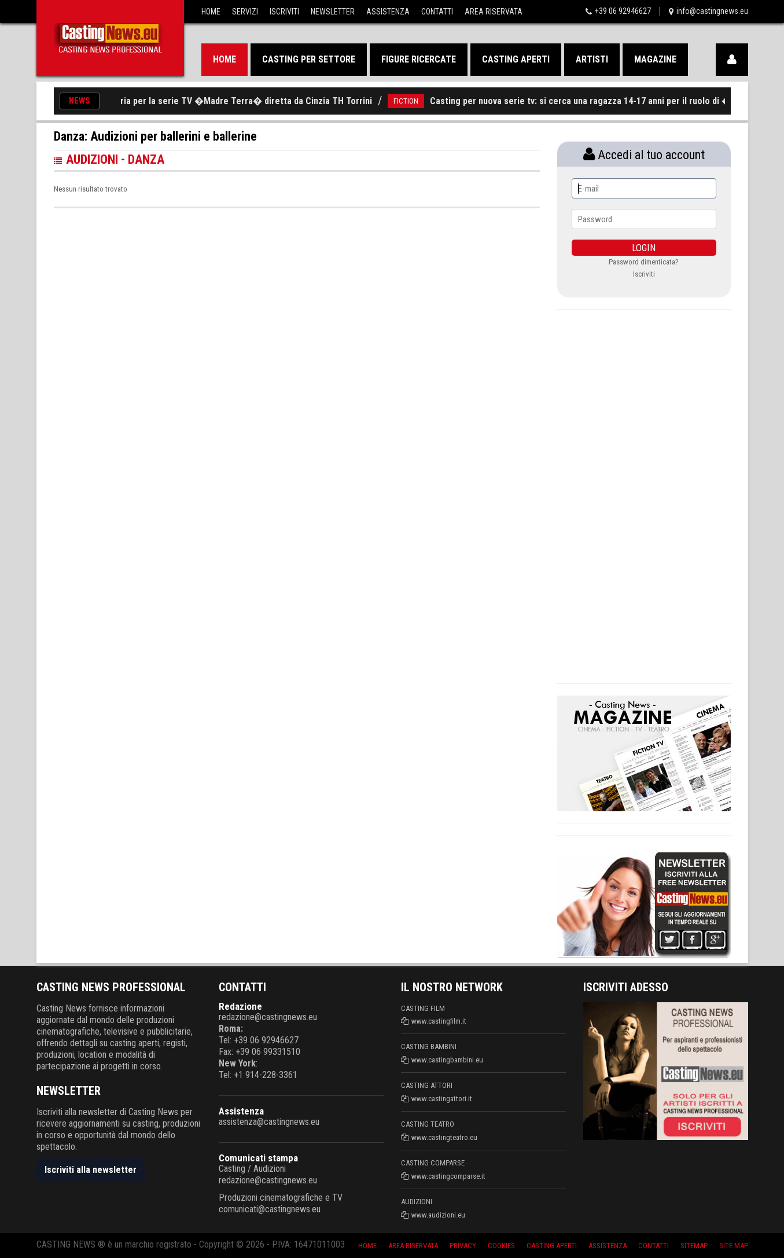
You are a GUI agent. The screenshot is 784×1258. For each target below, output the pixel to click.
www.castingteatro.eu (444, 1137)
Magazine (655, 59)
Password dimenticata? (644, 262)
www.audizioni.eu (438, 1215)
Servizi (245, 11)
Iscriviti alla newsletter (91, 1169)
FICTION (431, 101)
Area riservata (413, 1245)
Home (210, 11)
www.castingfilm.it (438, 1021)
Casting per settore (308, 59)
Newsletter (333, 11)
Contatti (437, 11)
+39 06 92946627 (623, 11)
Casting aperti (516, 59)
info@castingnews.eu (712, 11)
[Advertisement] (644, 494)
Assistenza (388, 11)
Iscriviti (284, 11)
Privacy (463, 1245)
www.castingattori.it (441, 1098)
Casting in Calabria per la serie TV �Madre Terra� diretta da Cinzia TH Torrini (240, 100)
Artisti (592, 59)
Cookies (501, 1245)
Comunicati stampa (258, 1158)
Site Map (733, 1245)
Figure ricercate (418, 59)
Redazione (240, 1006)
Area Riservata (493, 11)
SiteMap (694, 1245)
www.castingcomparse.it (448, 1176)
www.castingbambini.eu (447, 1059)
